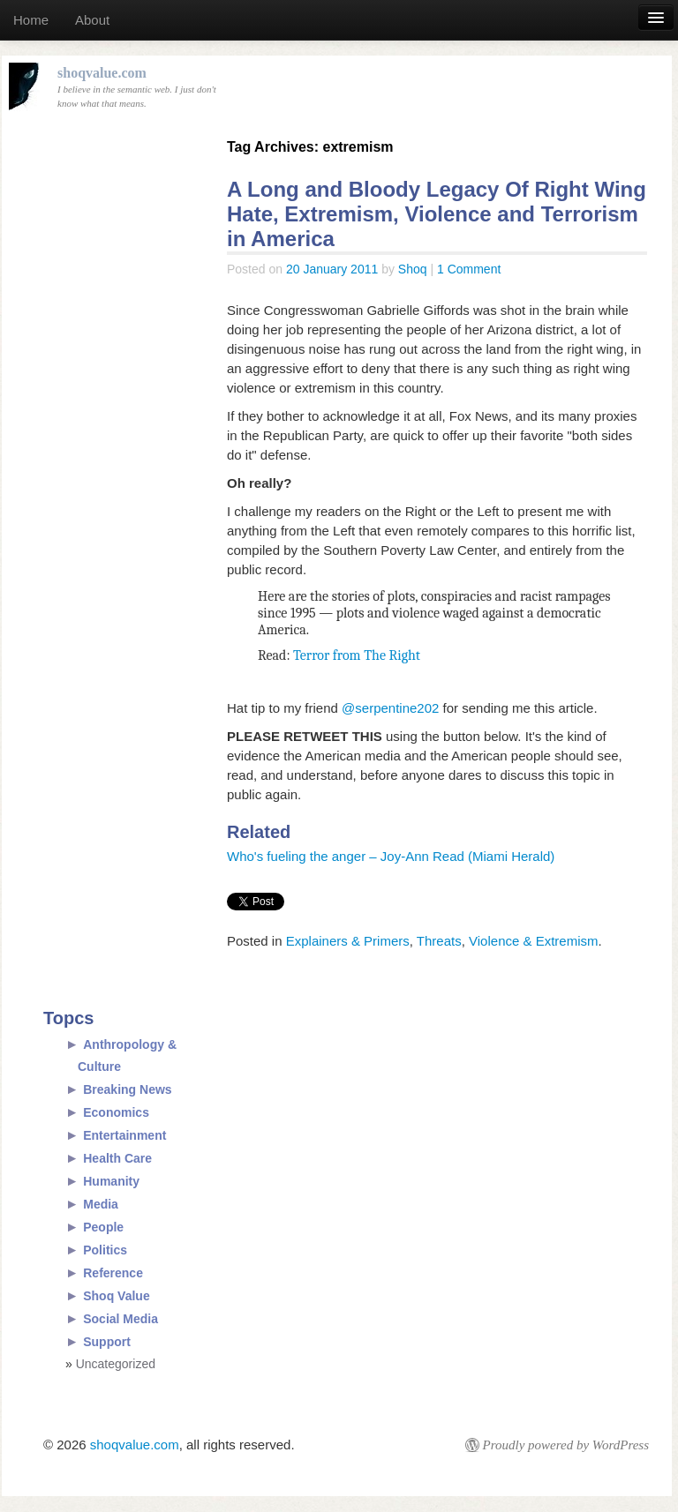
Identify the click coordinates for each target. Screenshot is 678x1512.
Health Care (117, 1158)
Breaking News (127, 1089)
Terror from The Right (356, 655)
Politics (105, 1250)
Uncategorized (115, 1364)
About (92, 19)
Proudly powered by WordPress (566, 1445)
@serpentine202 (392, 707)
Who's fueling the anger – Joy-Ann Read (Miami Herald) (390, 856)
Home (31, 19)
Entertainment (124, 1135)
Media (100, 1204)
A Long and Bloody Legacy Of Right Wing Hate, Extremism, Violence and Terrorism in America (436, 214)
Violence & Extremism (533, 940)
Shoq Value (116, 1296)
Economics (116, 1112)
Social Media (120, 1319)
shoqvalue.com (134, 1444)
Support (107, 1342)
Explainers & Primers (348, 940)
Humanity (111, 1181)
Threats (439, 940)
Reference (113, 1273)
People (103, 1227)
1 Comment (469, 269)
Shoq (412, 269)
